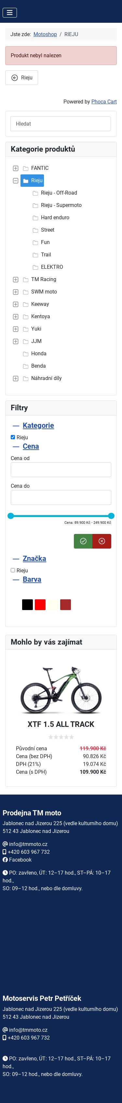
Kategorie (38, 425)
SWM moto (39, 292)
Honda (34, 354)
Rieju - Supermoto (56, 205)
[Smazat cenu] (101, 541)
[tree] (61, 273)
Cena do (20, 486)
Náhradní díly (41, 378)
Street (42, 230)
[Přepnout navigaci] (10, 13)
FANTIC (34, 168)
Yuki (31, 329)
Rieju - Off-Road (54, 193)
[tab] (61, 431)
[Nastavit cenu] (83, 541)
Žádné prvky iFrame (61, 950)
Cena (31, 446)
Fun (40, 242)
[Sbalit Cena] (16, 446)
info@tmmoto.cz (28, 844)
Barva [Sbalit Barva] (32, 579)
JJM (31, 341)
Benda (33, 366)
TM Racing (38, 279)
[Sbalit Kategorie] (16, 425)
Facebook (20, 860)
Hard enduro (50, 218)
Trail (41, 255)
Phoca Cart (104, 102)
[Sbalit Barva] (16, 579)
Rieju (32, 180)
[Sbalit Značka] (16, 558)
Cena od (20, 458)
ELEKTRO (47, 267)
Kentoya (35, 316)
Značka (34, 558)
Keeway (35, 304)
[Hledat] (60, 123)
